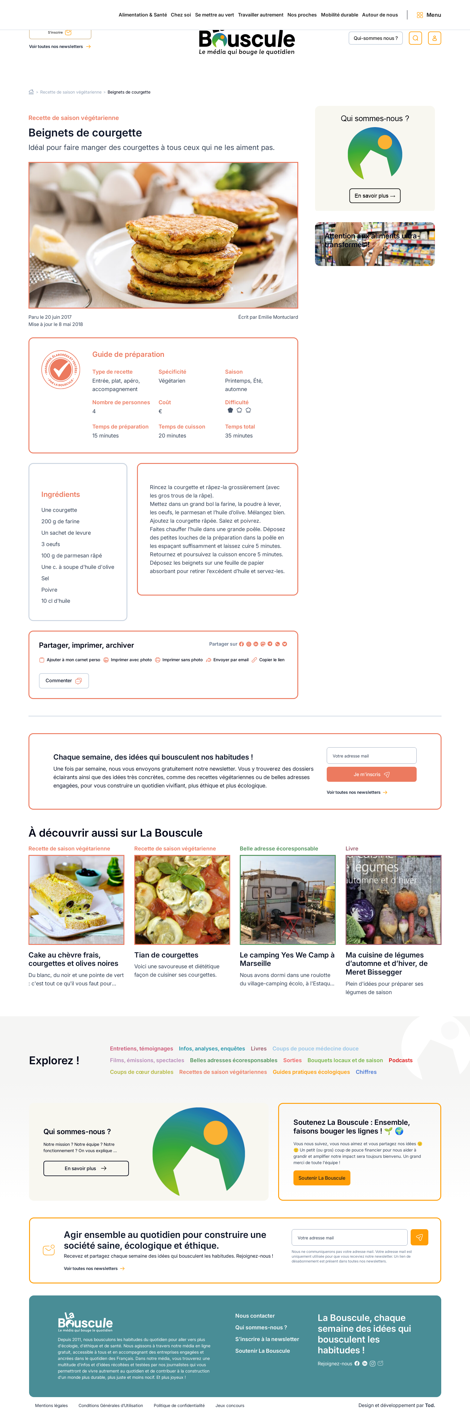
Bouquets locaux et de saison (345, 1060)
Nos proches (264, 70)
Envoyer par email (230, 659)
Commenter (59, 680)
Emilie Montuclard (278, 317)
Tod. (430, 1405)
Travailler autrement (210, 70)
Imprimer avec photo (131, 659)
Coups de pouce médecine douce (315, 1048)
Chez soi (104, 70)
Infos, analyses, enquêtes (212, 1048)
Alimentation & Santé (53, 70)
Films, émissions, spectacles (147, 1060)
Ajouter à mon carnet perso (73, 659)
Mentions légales (51, 1405)
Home (31, 92)
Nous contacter (255, 1315)
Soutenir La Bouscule (322, 1178)
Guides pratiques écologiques (311, 1072)
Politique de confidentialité (179, 1405)
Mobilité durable (314, 70)
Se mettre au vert (150, 70)
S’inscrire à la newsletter (267, 1339)
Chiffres (366, 1072)
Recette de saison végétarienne (71, 91)
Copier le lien (271, 659)
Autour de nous (368, 70)
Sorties (292, 1060)
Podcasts (401, 1060)
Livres (259, 1048)
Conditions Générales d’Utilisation (111, 1405)
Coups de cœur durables (142, 1072)
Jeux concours (230, 1405)
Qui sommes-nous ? (261, 1327)
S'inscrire (60, 33)
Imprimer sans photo (182, 659)
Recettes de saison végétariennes (223, 1072)
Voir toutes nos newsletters (56, 46)
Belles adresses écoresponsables (234, 1060)
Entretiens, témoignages (141, 1048)
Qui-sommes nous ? (376, 38)
